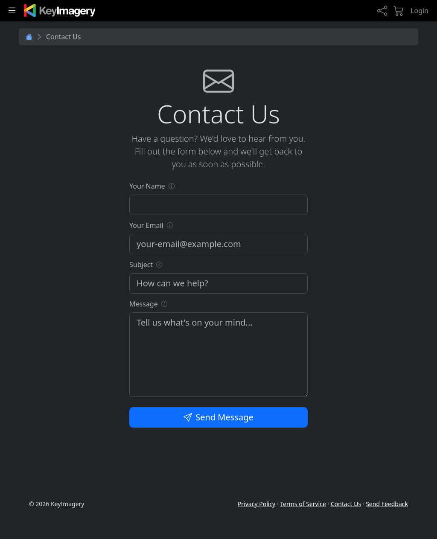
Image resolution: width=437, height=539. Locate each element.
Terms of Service (303, 504)
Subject (141, 264)
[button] (172, 186)
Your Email (146, 225)
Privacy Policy (256, 504)
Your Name (147, 186)
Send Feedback (387, 504)
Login (419, 10)
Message (143, 304)
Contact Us (346, 504)
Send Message (218, 417)
